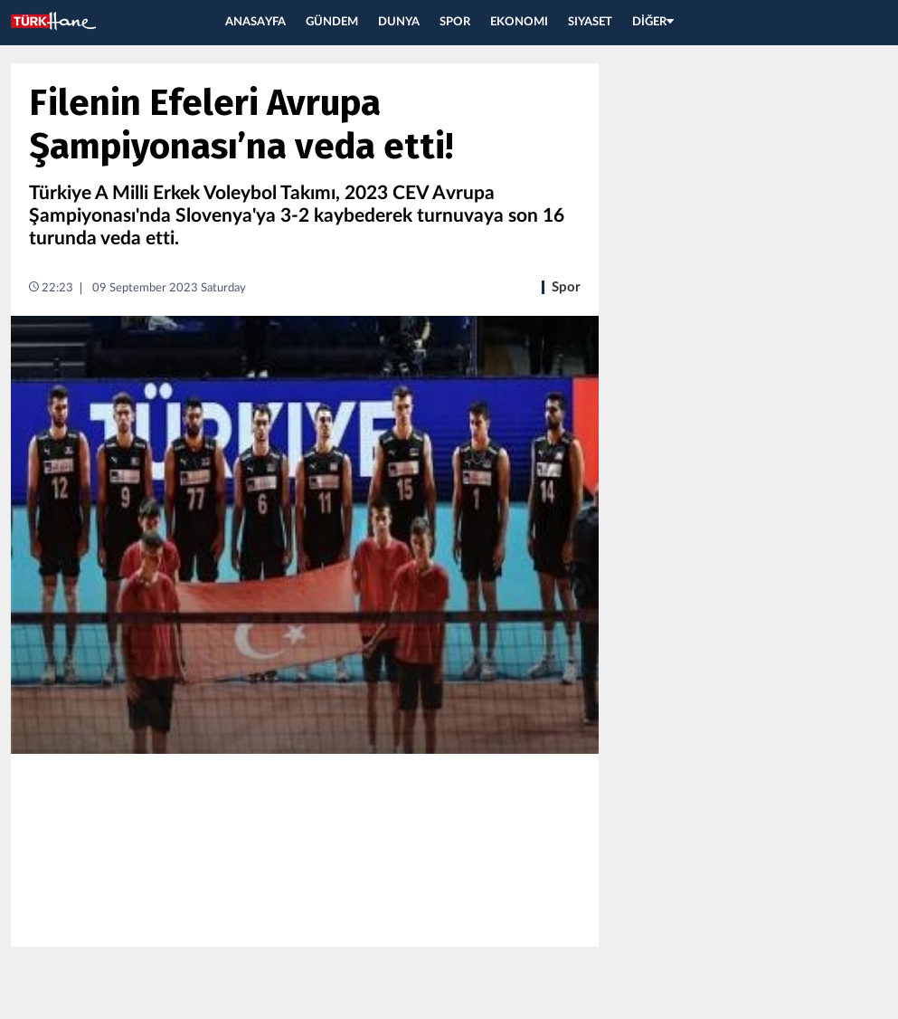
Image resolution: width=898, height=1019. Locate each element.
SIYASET (590, 22)
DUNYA (399, 22)
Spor (566, 287)
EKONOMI (519, 22)
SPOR (455, 22)
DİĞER (653, 22)
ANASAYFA (255, 22)
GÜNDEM (332, 22)
